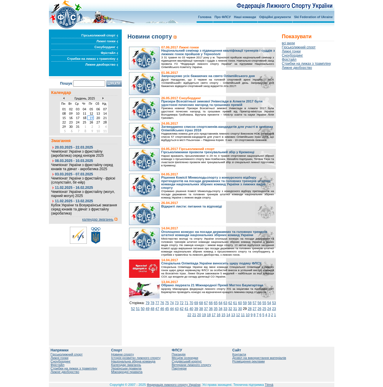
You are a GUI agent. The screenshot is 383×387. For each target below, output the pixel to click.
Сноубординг (106, 47)
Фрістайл (109, 53)
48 (152, 309)
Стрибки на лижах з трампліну (92, 58)
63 (225, 303)
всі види (288, 43)
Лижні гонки (107, 41)
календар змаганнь (97, 219)
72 (181, 303)
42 (181, 309)
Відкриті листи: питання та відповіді (191, 206)
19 (204, 315)
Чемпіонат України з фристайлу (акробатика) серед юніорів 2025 (77, 153)
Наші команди (245, 17)
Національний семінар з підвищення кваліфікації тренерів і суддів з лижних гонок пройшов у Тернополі (218, 52)
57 (254, 303)
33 (225, 309)
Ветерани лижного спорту (191, 365)
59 (245, 303)
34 (220, 309)
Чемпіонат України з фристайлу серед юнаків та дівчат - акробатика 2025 (82, 167)
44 (172, 309)
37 (206, 309)
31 (235, 309)
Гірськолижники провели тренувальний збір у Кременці (208, 152)
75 (167, 303)
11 (243, 315)
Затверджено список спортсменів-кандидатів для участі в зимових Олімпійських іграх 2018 (217, 128)
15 (223, 315)
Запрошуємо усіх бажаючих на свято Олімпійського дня (208, 76)
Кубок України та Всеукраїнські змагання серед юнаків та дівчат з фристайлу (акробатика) (84, 209)
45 (167, 309)
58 (250, 303)
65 (216, 303)
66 (211, 303)
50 (142, 309)
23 (274, 309)
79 (147, 303)
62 (230, 303)
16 (218, 315)
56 (259, 303)
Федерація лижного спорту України (173, 384)
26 (259, 309)
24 (269, 309)
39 (196, 309)
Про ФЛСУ (223, 17)
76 (162, 303)
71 (186, 303)
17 (214, 315)
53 (274, 303)
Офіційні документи (275, 17)
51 (138, 309)
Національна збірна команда (133, 361)
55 (264, 303)
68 (201, 303)
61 (235, 303)
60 (240, 303)
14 (228, 315)
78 (152, 303)
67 (206, 303)
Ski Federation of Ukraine (313, 17)
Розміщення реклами (248, 361)
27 (254, 309)
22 (189, 315)
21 (194, 315)
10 (248, 315)
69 (196, 303)
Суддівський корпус (187, 361)
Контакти (239, 354)
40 (191, 309)
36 (211, 309)
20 (199, 315)
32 (230, 309)
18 (209, 315)
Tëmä (269, 384)
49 (147, 309)
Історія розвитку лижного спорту (136, 358)
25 (264, 309)
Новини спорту (122, 354)
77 (157, 303)
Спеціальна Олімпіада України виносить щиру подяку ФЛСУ (211, 263)
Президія (179, 354)
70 (191, 303)
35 (216, 309)
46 (162, 309)
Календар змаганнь (126, 365)
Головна (204, 17)
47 (157, 309)
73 (177, 303)
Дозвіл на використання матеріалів (259, 358)
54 (269, 303)
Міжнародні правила (127, 372)
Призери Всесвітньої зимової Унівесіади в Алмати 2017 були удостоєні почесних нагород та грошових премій (212, 103)
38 (201, 309)
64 (220, 303)
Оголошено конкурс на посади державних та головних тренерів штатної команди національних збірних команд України (214, 233)
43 (177, 309)
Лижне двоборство (101, 64)
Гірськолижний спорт (100, 35)
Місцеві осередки (185, 358)
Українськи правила (126, 368)
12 (238, 315)
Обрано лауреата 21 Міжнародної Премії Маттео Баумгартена (212, 285)
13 (233, 315)
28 (250, 309)
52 (133, 309)
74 (172, 303)
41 (186, 309)
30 (240, 309)
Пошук (66, 83)
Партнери (179, 368)
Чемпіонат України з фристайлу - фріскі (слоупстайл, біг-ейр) (83, 180)
